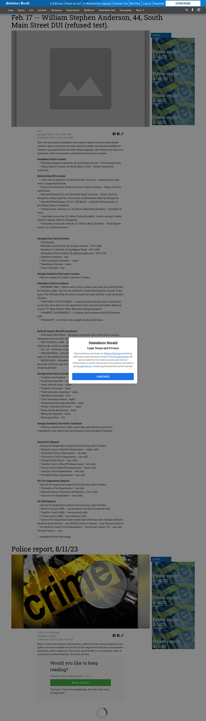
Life (31, 10)
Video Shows (73, 10)
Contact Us (120, 3)
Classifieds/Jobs (107, 10)
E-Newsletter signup (97, 3)
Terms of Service (112, 353)
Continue (103, 376)
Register (158, 3)
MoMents (89, 10)
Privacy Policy (121, 356)
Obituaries (56, 10)
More (140, 10)
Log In (147, 3)
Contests (42, 10)
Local (10, 10)
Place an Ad (73, 3)
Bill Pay (135, 3)
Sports (21, 10)
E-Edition (56, 3)
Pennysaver (126, 10)
